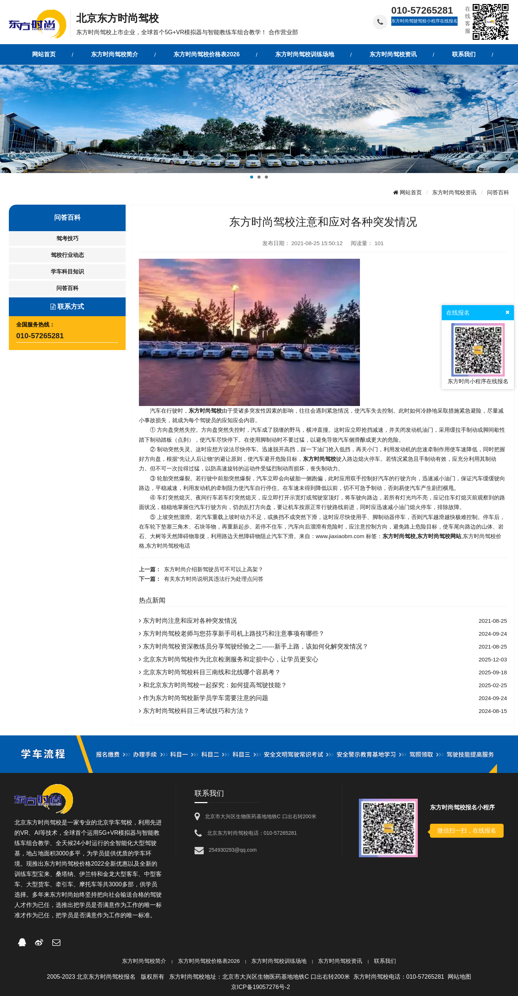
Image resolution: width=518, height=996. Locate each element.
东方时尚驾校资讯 (454, 192)
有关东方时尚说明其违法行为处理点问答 (213, 579)
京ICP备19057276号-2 (260, 987)
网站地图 (459, 977)
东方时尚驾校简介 (144, 961)
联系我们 (385, 961)
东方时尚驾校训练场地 (279, 961)
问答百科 (498, 192)
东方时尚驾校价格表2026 (209, 961)
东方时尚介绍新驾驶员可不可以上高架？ (213, 569)
